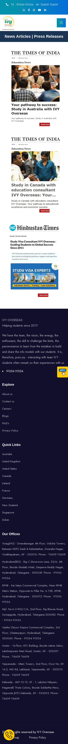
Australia (7, 454)
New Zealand (10, 505)
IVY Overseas (45, 732)
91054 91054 (14, 371)
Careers (6, 409)
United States (9, 469)
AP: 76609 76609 (47, 5)
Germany (7, 498)
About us (7, 394)
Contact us (8, 401)
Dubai (5, 520)
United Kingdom (11, 461)
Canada (6, 476)
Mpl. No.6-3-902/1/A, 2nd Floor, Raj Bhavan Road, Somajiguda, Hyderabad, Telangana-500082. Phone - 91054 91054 (33, 614)
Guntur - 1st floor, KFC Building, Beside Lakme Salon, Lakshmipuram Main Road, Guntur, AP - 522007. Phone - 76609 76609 (32, 651)
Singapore (8, 512)
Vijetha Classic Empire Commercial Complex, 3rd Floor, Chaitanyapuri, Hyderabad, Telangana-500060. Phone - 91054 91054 (31, 632)
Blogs (5, 416)
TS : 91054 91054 (21, 5)
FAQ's (5, 423)
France (6, 491)
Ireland (6, 483)
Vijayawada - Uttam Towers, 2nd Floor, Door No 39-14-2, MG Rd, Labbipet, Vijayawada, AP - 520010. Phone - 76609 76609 (33, 669)
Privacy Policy (10, 431)
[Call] (62, 372)
